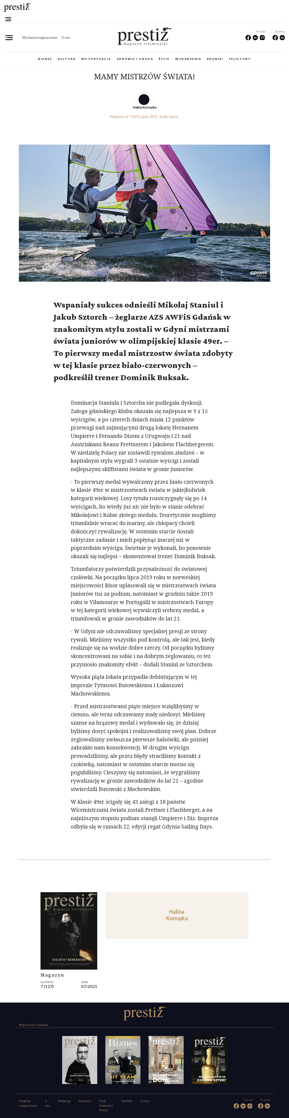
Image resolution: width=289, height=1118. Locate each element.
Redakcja (64, 1101)
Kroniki (215, 58)
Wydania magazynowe (39, 37)
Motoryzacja (96, 58)
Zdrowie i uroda (135, 58)
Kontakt (127, 1101)
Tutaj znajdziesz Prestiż (106, 1105)
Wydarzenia (188, 58)
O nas (65, 37)
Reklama (85, 1101)
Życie (164, 58)
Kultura (67, 58)
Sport (173, 116)
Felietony (240, 58)
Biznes (45, 58)
